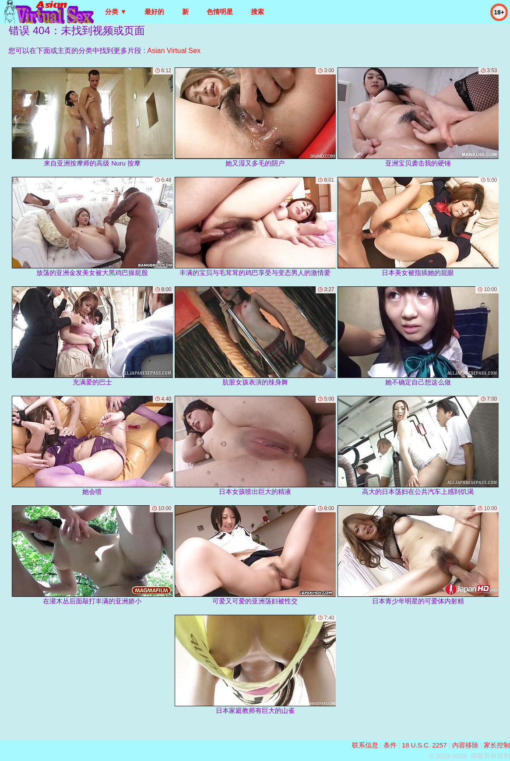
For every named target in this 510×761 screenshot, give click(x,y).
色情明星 (220, 11)
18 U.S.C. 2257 (424, 745)
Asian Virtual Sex (173, 50)
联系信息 (365, 745)
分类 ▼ (116, 11)
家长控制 (497, 745)
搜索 (257, 11)
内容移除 (465, 745)
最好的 (154, 11)
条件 (390, 745)
